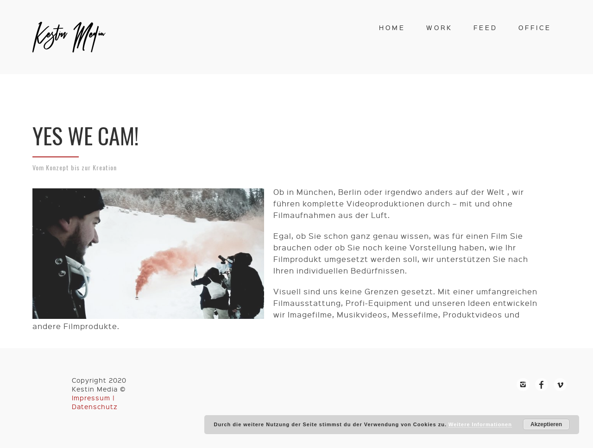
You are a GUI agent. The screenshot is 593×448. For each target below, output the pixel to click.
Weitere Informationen (480, 424)
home (392, 27)
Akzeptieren (546, 424)
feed (485, 27)
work (439, 27)
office (534, 27)
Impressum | (93, 397)
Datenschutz (95, 406)
